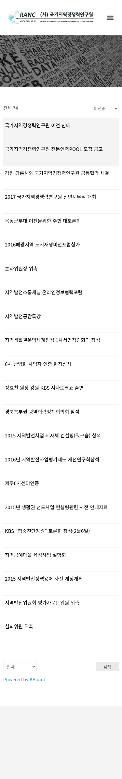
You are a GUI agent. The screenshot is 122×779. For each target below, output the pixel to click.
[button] (110, 17)
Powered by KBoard (24, 679)
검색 (107, 666)
